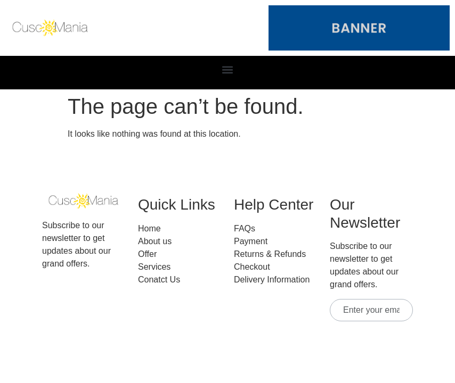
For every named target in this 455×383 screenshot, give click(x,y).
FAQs (244, 228)
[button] (228, 70)
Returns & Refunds (270, 254)
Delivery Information (272, 279)
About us (155, 241)
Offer (147, 254)
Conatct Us (159, 279)
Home (149, 228)
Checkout (252, 266)
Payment (250, 241)
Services (154, 266)
